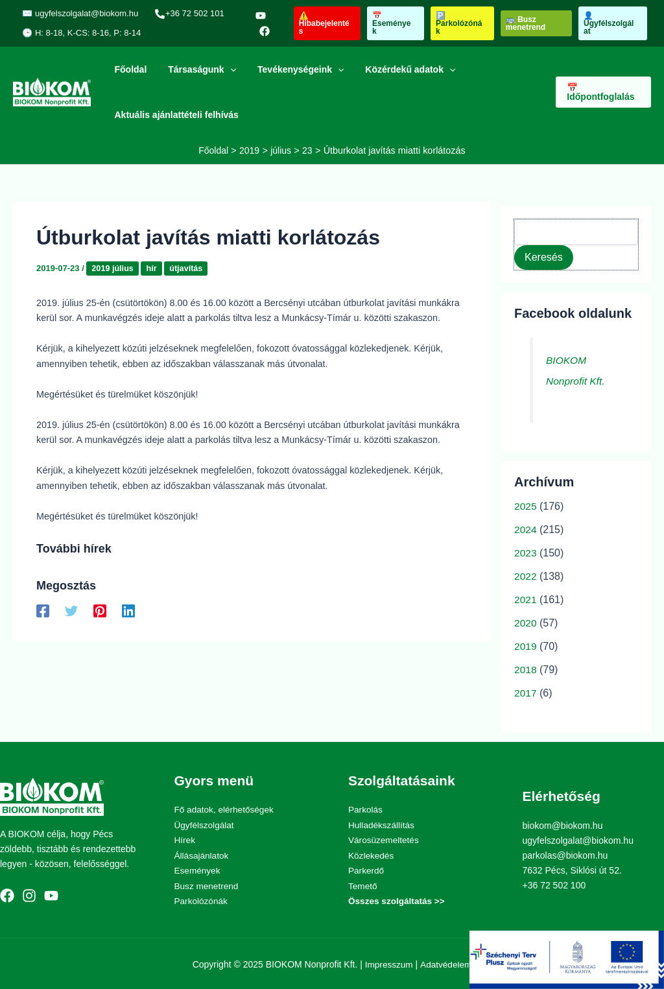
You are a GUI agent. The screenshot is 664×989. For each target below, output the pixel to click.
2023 (526, 552)
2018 (526, 669)
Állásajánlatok (202, 855)
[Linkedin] (128, 610)
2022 (526, 576)
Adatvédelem (446, 962)
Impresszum (388, 962)
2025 (526, 506)
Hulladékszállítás (382, 824)
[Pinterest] (99, 610)
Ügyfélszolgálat (205, 824)
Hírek (185, 840)
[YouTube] (256, 15)
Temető (363, 884)
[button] (323, 23)
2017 (526, 692)
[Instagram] (29, 895)
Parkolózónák (202, 899)
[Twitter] (71, 610)
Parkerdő (366, 869)
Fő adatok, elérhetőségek (225, 809)
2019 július (112, 267)
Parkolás (365, 809)
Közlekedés (371, 855)
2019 (526, 646)
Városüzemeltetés (384, 840)
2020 (526, 622)
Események (198, 869)
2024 (526, 529)
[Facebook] (260, 31)
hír (152, 267)
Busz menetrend (207, 884)
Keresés (544, 256)
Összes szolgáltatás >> (397, 899)
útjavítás (188, 267)
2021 (526, 599)
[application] (225, 69)
